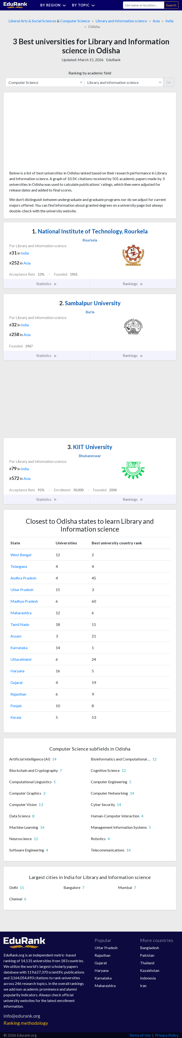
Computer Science (75, 20)
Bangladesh (149, 947)
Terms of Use (140, 1035)
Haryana (17, 671)
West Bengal (20, 554)
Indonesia (148, 978)
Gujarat (16, 682)
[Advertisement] (45, 133)
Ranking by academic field (89, 73)
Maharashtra (21, 612)
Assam (15, 636)
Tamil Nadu (19, 624)
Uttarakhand (20, 659)
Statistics (46, 283)
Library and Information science (121, 20)
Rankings (133, 283)
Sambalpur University (90, 303)
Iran (143, 985)
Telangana (18, 566)
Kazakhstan (149, 970)
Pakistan (147, 955)
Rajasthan (18, 694)
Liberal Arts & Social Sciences (32, 20)
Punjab (16, 705)
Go (168, 82)
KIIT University (89, 446)
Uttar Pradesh (21, 589)
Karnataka (18, 647)
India (169, 20)
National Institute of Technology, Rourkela (90, 231)
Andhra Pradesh (23, 578)
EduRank (113, 59)
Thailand (147, 963)
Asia (156, 20)
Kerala (15, 717)
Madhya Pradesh (24, 601)
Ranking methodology (26, 1023)
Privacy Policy (166, 1035)
